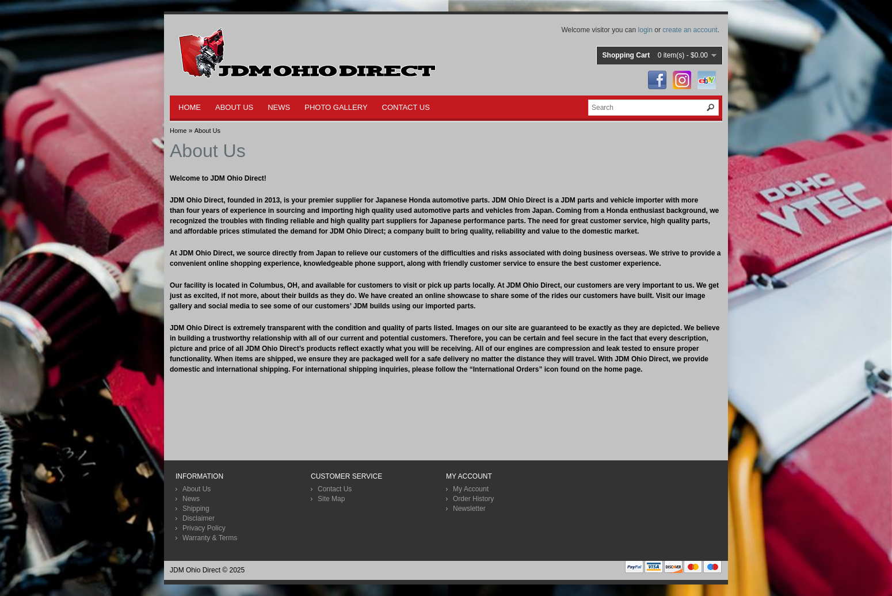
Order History (473, 499)
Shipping (195, 509)
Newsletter (469, 509)
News (191, 499)
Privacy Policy (204, 528)
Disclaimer (198, 518)
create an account (689, 30)
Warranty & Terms (209, 538)
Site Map (331, 499)
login (645, 30)
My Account (471, 489)
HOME (189, 107)
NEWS (279, 107)
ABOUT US (234, 107)
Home (178, 130)
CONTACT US (406, 107)
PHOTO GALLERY (335, 107)
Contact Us (335, 489)
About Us (207, 130)
